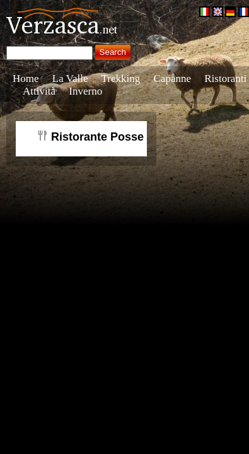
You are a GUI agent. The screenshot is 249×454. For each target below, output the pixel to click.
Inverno (85, 91)
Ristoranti (225, 78)
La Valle (70, 78)
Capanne (172, 78)
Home (26, 78)
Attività (39, 91)
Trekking (121, 78)
